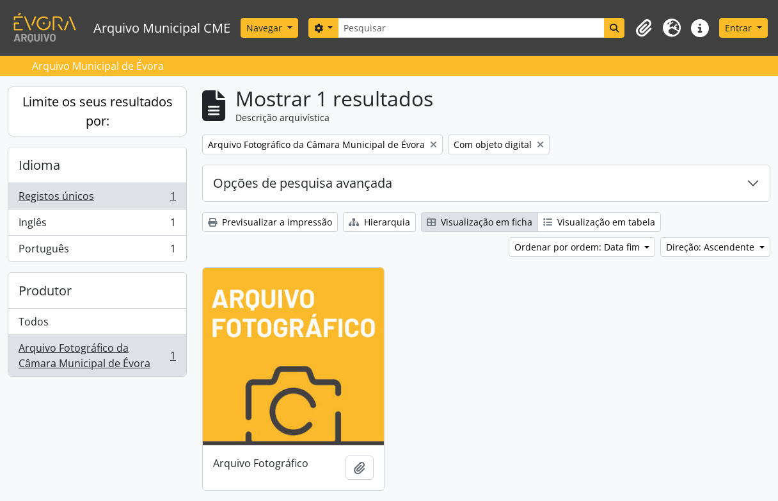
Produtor (45, 290)
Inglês (97, 225)
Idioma (39, 165)
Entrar (739, 28)
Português (97, 251)
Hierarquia (379, 222)
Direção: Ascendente (711, 247)
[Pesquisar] (471, 28)
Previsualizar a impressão (270, 222)
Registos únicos (97, 198)
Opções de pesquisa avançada (302, 183)
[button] (644, 28)
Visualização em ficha (479, 222)
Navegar (265, 28)
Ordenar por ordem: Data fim (578, 247)
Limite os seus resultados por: (97, 111)
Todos (34, 322)
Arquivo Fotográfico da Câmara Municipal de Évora (97, 355)
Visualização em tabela (599, 222)
